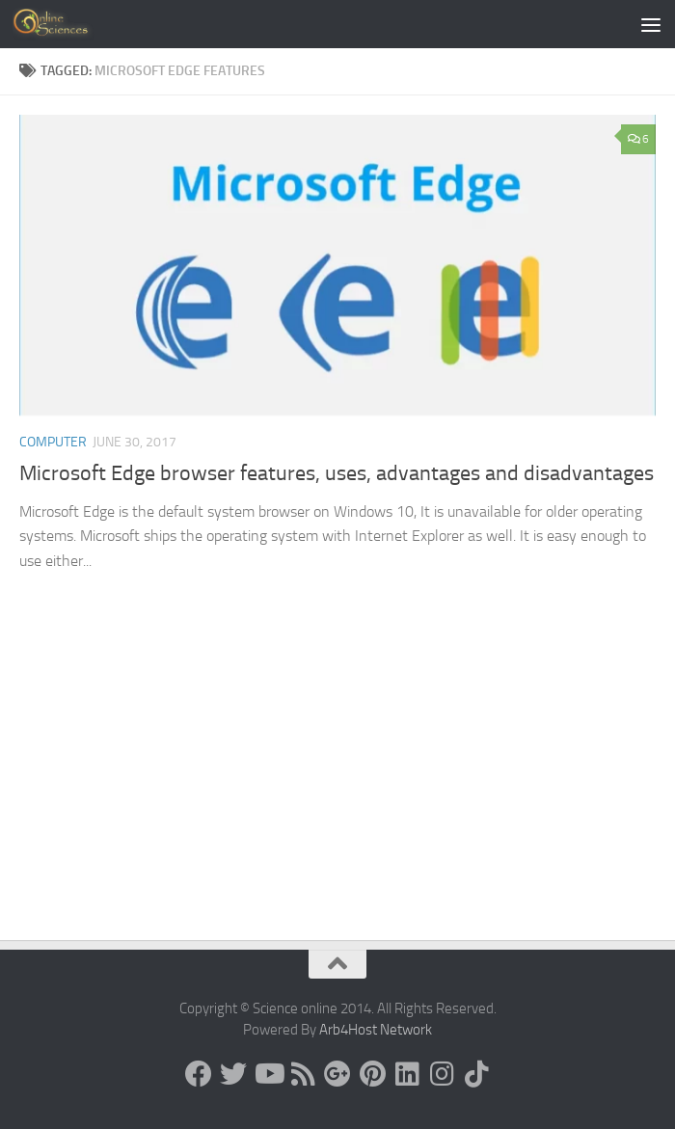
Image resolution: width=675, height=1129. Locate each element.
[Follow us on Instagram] (441, 1074)
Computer (53, 442)
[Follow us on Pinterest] (372, 1074)
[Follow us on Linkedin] (406, 1074)
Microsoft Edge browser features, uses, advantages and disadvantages (336, 473)
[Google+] (337, 1074)
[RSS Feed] (302, 1074)
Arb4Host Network (375, 1029)
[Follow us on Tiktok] (476, 1074)
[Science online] (198, 1074)
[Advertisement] (337, 795)
